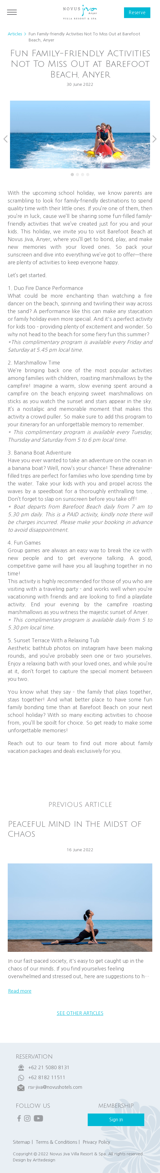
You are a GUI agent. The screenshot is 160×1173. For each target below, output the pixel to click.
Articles (15, 34)
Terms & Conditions (56, 1142)
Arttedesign (44, 1160)
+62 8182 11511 (47, 1077)
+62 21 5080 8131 (49, 1067)
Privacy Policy (96, 1142)
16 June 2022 (80, 850)
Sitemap (21, 1142)
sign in (116, 1119)
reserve (137, 13)
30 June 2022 (80, 84)
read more (19, 991)
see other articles (80, 1013)
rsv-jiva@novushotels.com (55, 1087)
